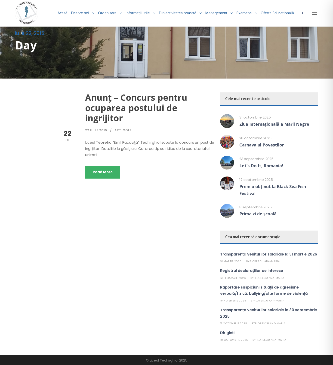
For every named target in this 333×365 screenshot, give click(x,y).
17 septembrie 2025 (256, 179)
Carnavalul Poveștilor (261, 145)
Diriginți (227, 332)
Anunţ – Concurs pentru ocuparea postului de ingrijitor (136, 107)
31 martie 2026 (231, 261)
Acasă (62, 13)
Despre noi (80, 13)
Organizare (107, 13)
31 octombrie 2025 (255, 117)
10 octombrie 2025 (234, 340)
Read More (103, 172)
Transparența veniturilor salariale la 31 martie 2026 (268, 254)
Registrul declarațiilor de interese (251, 270)
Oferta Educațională (277, 13)
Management (216, 13)
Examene (244, 13)
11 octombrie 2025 (233, 323)
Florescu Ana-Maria (265, 261)
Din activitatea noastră (177, 13)
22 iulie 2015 (96, 130)
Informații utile (138, 13)
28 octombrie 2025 (255, 138)
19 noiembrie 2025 (233, 300)
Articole (123, 130)
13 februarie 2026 (233, 278)
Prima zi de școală (258, 213)
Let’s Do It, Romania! (261, 165)
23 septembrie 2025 (256, 158)
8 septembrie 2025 (255, 207)
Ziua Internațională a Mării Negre (274, 124)
